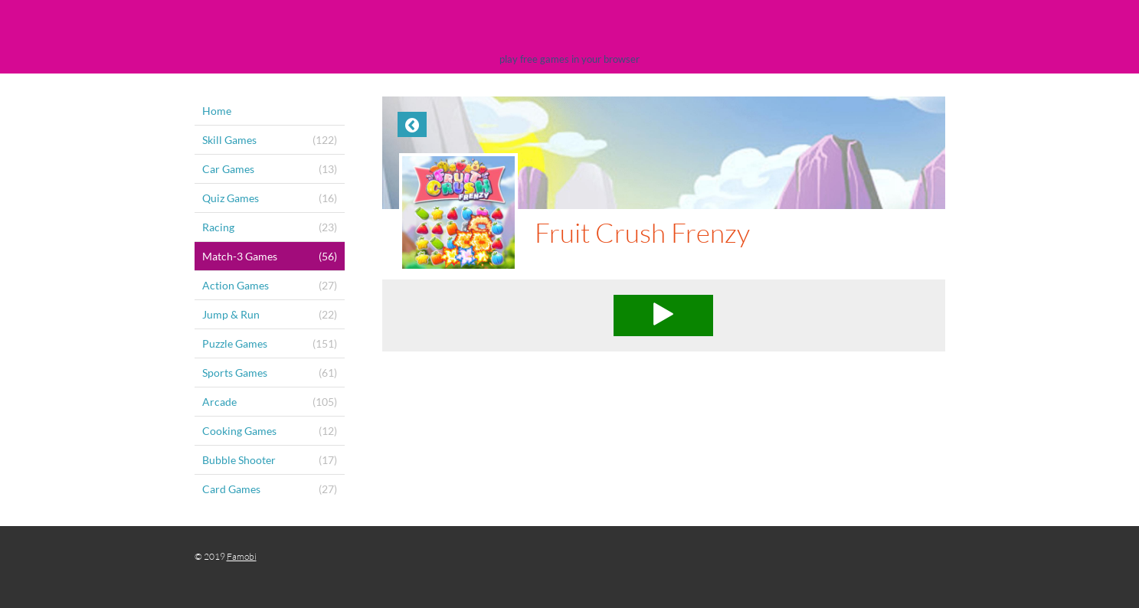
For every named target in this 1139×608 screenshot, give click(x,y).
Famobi (242, 556)
